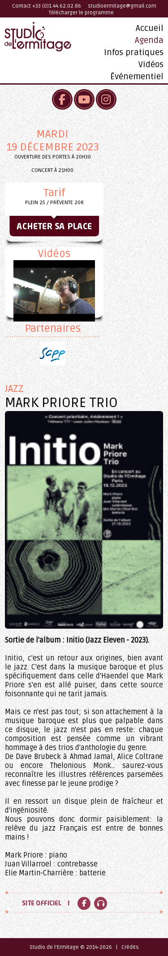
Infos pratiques (134, 52)
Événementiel (137, 76)
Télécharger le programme (81, 12)
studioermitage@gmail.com (122, 6)
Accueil (150, 28)
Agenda (149, 40)
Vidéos (151, 64)
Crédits (130, 947)
